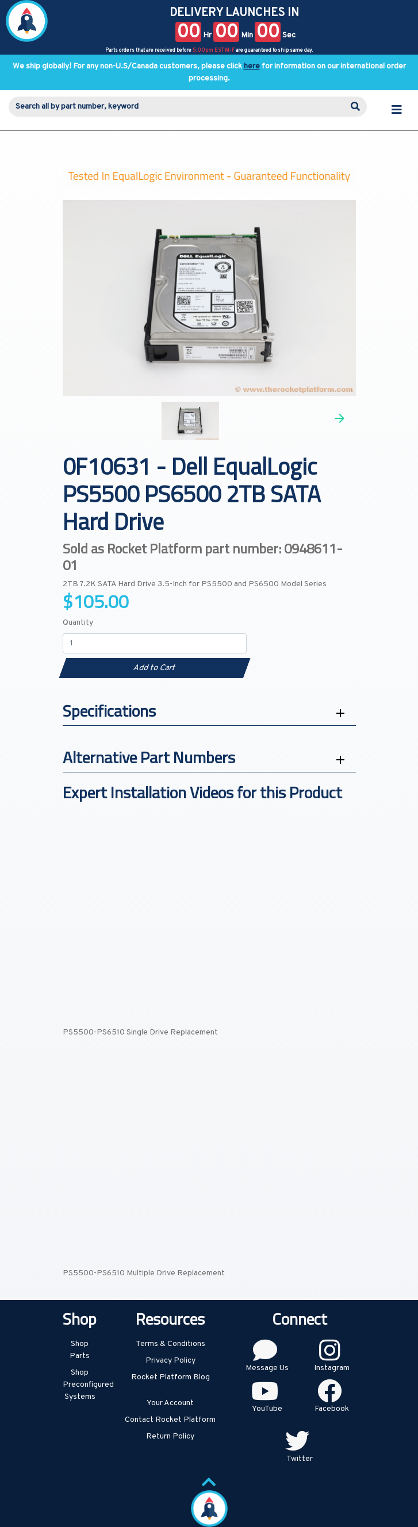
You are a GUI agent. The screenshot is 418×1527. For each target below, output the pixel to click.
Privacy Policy (170, 1361)
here (252, 66)
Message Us (267, 1368)
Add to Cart (154, 668)
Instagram (332, 1368)
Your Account (170, 1403)
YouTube (267, 1409)
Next (339, 418)
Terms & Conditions (170, 1344)
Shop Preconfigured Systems (88, 1385)
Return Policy (170, 1436)
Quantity (78, 623)
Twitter (299, 1459)
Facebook (332, 1409)
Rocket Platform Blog (170, 1377)
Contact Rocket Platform (170, 1420)
